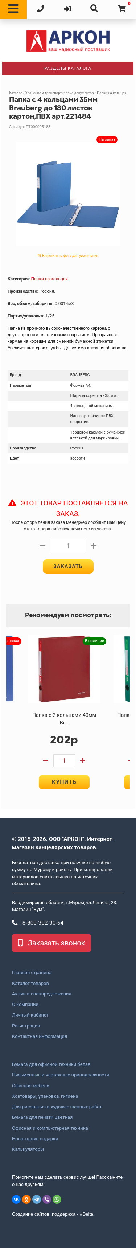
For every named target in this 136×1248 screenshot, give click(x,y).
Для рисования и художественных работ (57, 1106)
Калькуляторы (28, 1149)
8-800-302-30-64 (37, 923)
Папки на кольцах (111, 93)
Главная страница (31, 972)
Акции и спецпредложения (41, 994)
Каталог (15, 93)
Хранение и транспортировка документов (59, 93)
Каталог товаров (30, 983)
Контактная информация (39, 1036)
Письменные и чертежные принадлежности (60, 1074)
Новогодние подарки (35, 1138)
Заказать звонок (51, 943)
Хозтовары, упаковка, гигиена (45, 1096)
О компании (25, 1004)
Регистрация (26, 1026)
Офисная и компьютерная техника (50, 1128)
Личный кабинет (30, 1015)
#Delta (86, 1214)
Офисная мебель (30, 1085)
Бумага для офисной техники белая (51, 1064)
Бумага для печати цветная (42, 1117)
